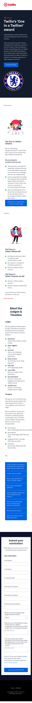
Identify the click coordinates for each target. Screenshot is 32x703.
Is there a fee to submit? (14, 473)
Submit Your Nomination (16, 670)
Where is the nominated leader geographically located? (14, 613)
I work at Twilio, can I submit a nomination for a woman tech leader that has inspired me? (16, 466)
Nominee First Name (11, 586)
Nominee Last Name (11, 595)
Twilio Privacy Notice (10, 663)
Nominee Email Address (12, 604)
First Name (8, 560)
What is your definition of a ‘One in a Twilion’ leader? (15, 479)
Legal (13, 688)
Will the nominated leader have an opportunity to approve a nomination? (14, 503)
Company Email (9, 578)
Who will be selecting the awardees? (14, 486)
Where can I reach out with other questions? (15, 517)
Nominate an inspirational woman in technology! (16, 203)
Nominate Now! (11, 65)
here (25, 656)
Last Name (8, 569)
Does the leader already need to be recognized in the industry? (15, 494)
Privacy (18, 688)
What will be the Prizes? (14, 510)
